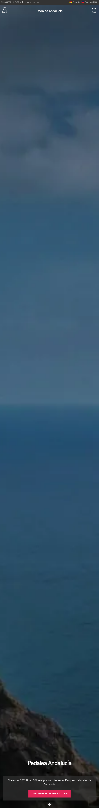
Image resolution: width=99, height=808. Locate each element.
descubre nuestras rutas (49, 793)
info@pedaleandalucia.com (26, 2)
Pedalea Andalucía (49, 11)
